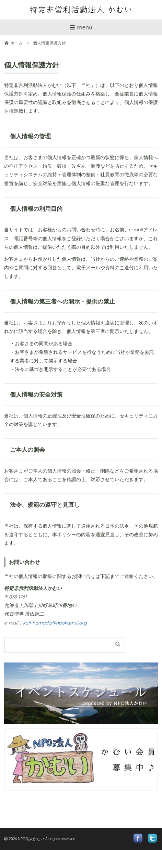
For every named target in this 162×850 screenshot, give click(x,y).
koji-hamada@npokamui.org (55, 623)
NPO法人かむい (31, 838)
